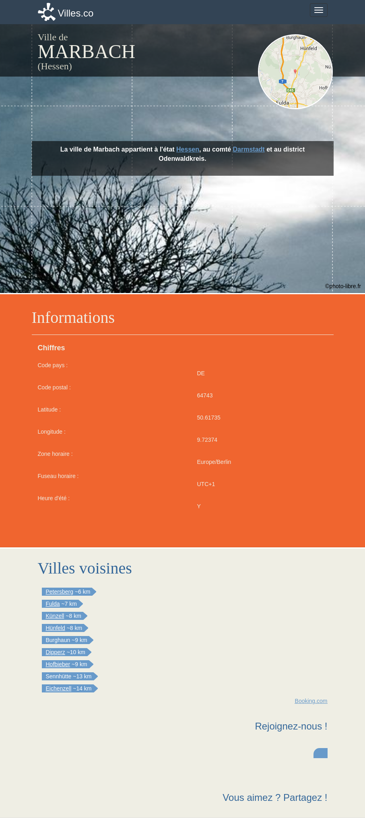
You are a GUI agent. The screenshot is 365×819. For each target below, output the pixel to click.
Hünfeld (55, 628)
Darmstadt (249, 149)
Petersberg (59, 591)
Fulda (53, 604)
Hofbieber (58, 664)
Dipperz (55, 652)
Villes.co (76, 13)
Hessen (187, 149)
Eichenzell (59, 688)
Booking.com (311, 701)
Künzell (55, 616)
